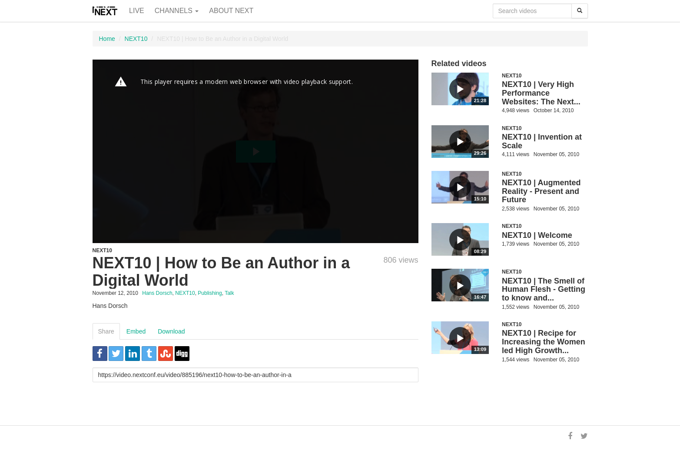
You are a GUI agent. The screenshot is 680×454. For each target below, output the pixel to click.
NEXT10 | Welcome (537, 235)
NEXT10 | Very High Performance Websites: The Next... (541, 93)
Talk (229, 293)
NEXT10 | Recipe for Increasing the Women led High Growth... (543, 342)
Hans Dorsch (157, 293)
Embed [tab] (136, 331)
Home (107, 38)
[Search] (579, 10)
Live (136, 10)
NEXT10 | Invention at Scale (542, 141)
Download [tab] (171, 331)
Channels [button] (177, 10)
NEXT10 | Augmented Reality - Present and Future (541, 191)
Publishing (210, 293)
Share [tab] (106, 331)
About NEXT (231, 10)
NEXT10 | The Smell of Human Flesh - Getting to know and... (543, 290)
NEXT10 (136, 38)
